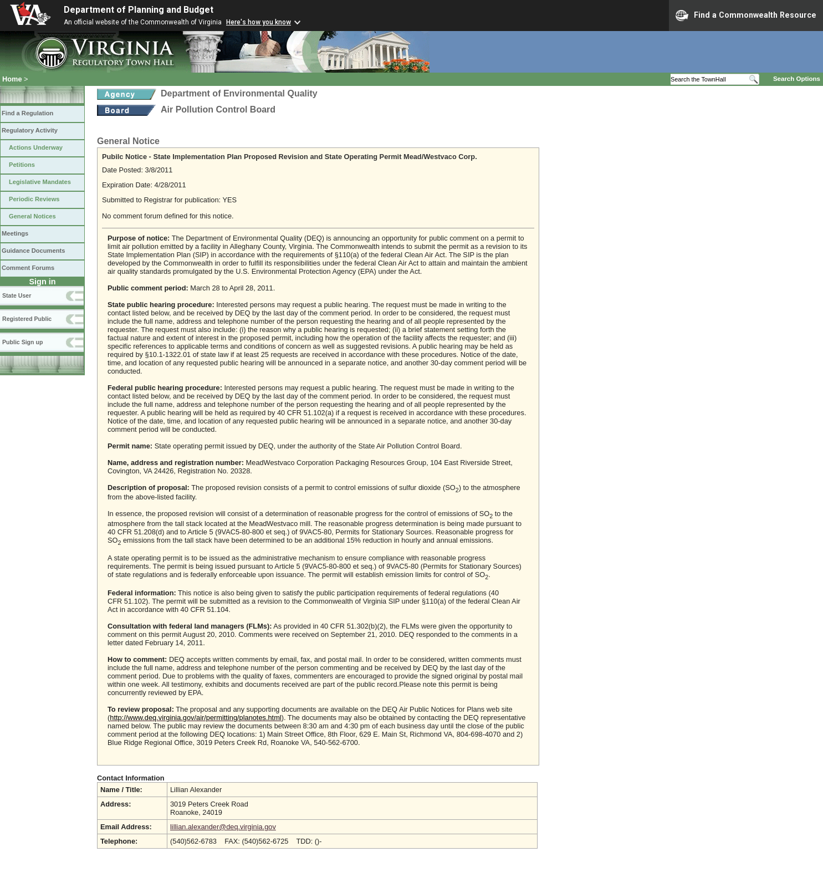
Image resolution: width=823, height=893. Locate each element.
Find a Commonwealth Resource (746, 15)
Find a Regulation (27, 113)
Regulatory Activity (30, 130)
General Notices (32, 216)
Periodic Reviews (34, 199)
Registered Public (27, 318)
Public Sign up (22, 342)
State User (16, 295)
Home (12, 79)
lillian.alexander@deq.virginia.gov (223, 827)
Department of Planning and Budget (138, 9)
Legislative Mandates (40, 181)
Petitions (22, 164)
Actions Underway (36, 147)
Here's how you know (258, 22)
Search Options (796, 78)
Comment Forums (28, 267)
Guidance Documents (33, 250)
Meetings (15, 233)
